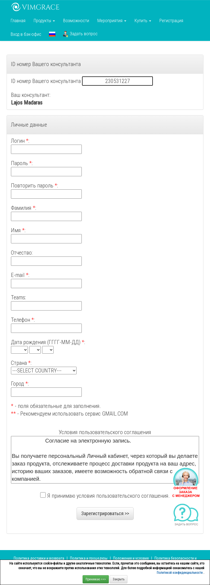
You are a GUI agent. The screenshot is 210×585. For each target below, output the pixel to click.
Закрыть (118, 579)
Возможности (76, 20)
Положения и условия (131, 558)
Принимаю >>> (96, 579)
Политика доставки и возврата (39, 558)
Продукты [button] (44, 20)
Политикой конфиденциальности (180, 573)
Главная (18, 20)
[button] (52, 34)
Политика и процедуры (89, 558)
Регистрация (171, 20)
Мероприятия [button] (111, 20)
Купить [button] (143, 20)
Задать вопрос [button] (80, 34)
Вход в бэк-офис (26, 34)
